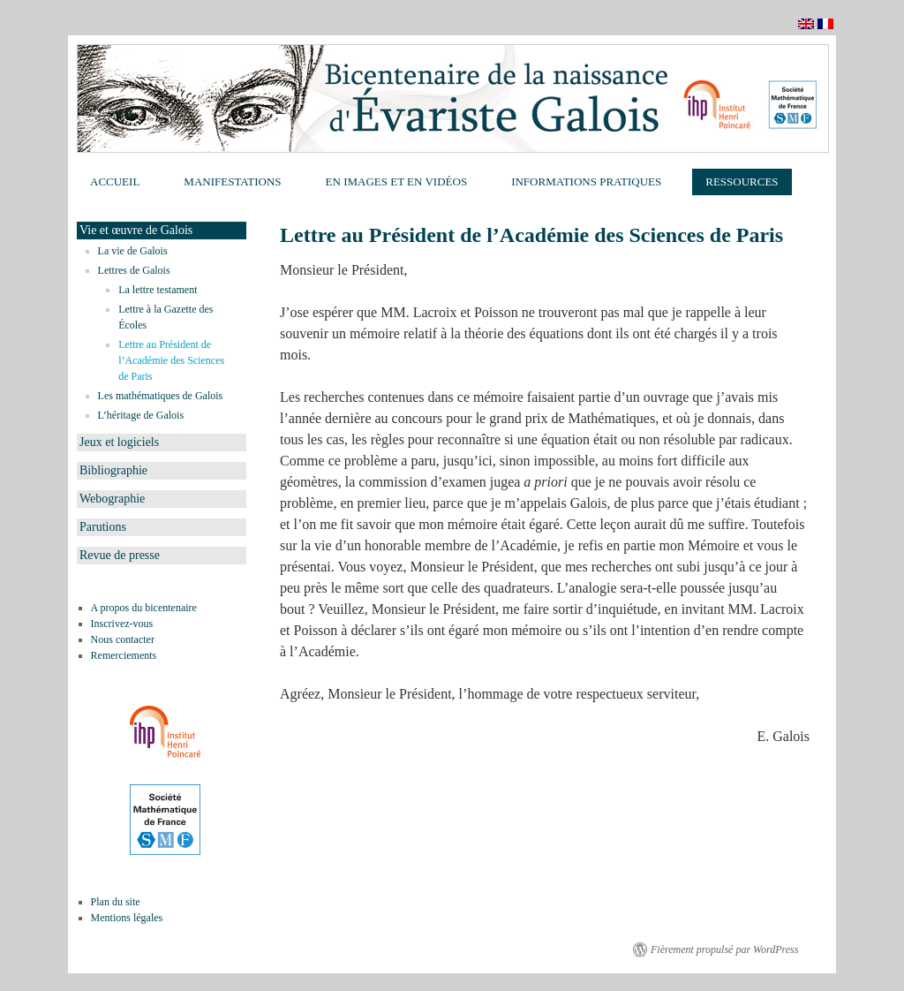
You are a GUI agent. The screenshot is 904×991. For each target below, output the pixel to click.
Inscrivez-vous (122, 623)
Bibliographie (113, 470)
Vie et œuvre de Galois (135, 230)
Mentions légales (127, 918)
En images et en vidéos (397, 181)
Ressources (741, 181)
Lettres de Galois (134, 270)
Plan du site (115, 902)
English (807, 24)
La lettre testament (157, 290)
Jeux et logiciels (119, 442)
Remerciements (124, 655)
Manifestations (232, 181)
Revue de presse (119, 555)
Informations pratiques (586, 181)
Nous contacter (122, 639)
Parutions (102, 526)
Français (826, 24)
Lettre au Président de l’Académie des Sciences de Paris (171, 360)
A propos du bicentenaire (144, 607)
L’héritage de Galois (141, 415)
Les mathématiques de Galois (160, 396)
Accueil (114, 181)
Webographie (112, 498)
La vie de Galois (133, 251)
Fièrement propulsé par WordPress (724, 949)
